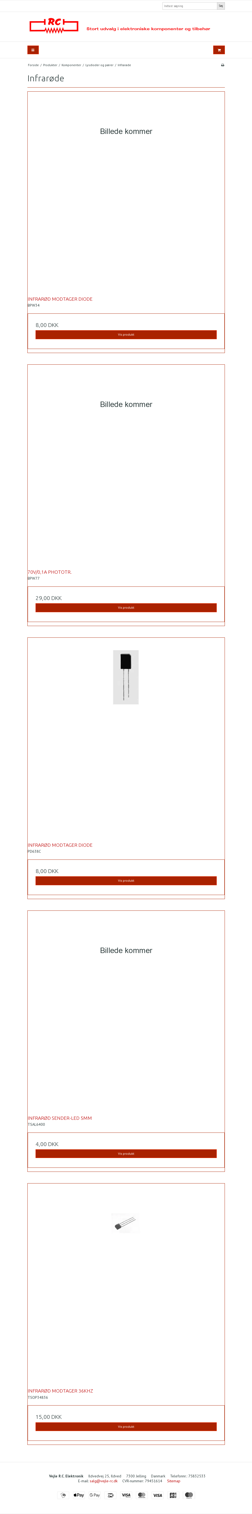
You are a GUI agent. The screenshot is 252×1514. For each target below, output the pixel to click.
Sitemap (173, 1480)
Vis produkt (126, 334)
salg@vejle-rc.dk (103, 1480)
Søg (221, 6)
